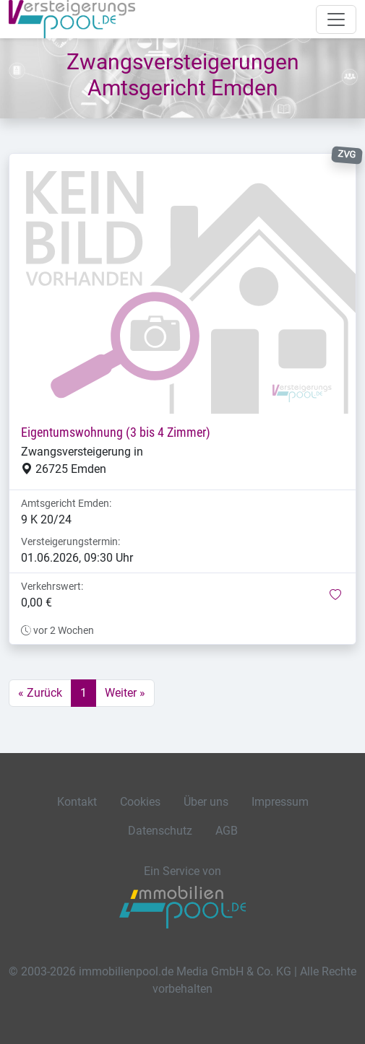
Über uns (206, 802)
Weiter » (125, 693)
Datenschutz (160, 831)
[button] (335, 595)
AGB (226, 831)
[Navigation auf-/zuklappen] (336, 19)
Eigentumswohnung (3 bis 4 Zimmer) (115, 432)
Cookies (140, 802)
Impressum (280, 802)
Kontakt (77, 802)
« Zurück (40, 693)
